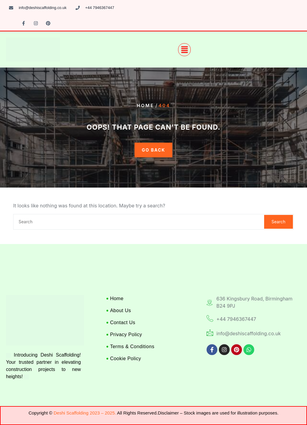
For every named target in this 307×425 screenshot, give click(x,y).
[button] (184, 49)
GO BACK (153, 149)
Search (278, 221)
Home (145, 105)
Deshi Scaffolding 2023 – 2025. (85, 412)
